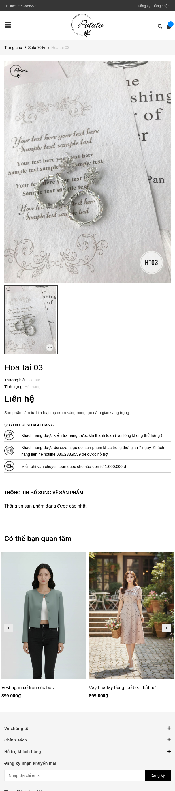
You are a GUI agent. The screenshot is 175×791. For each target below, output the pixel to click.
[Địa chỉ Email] (87, 775)
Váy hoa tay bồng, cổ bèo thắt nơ (122, 687)
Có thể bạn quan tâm (37, 538)
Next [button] (166, 628)
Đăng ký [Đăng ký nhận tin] (158, 775)
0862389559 (26, 6)
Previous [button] (8, 628)
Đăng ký (144, 6)
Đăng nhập (161, 6)
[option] (43, 628)
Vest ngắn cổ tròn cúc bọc (27, 687)
